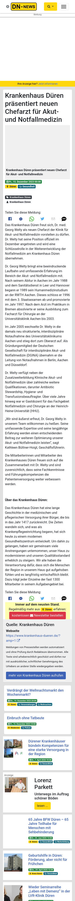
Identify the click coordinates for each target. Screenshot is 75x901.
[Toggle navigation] (64, 6)
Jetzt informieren (48, 83)
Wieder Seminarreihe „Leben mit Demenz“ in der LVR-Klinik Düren (49, 891)
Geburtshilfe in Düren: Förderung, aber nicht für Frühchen (47, 860)
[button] (37, 147)
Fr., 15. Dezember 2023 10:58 (22, 724)
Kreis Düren (35, 873)
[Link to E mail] (53, 219)
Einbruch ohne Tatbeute (25, 718)
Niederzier (14, 728)
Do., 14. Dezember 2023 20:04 (22, 701)
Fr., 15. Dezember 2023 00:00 (23, 181)
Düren (11, 186)
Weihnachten (44, 704)
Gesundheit (27, 186)
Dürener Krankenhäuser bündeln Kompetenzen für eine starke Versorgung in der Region (48, 747)
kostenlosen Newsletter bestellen (37, 615)
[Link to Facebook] (10, 219)
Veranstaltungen (26, 704)
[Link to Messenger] (21, 219)
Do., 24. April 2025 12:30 (41, 870)
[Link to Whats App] (32, 219)
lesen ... (42, 806)
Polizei (26, 728)
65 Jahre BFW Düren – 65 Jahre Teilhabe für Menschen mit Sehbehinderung (48, 826)
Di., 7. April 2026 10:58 (40, 760)
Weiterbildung (61, 842)
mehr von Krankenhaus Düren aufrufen (36, 675)
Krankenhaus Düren (18, 197)
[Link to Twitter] (42, 219)
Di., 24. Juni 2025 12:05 (40, 838)
